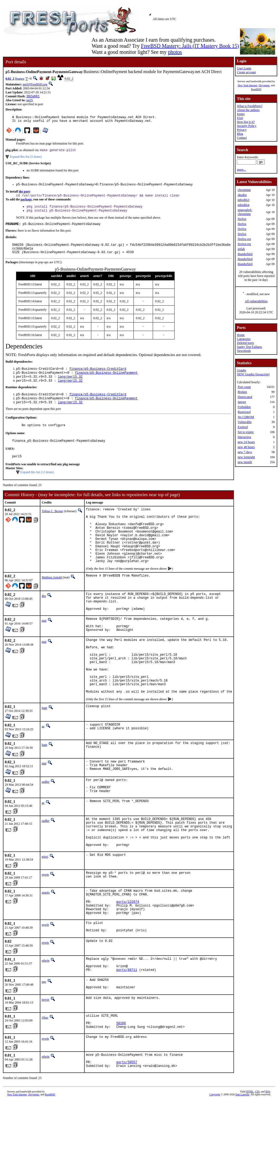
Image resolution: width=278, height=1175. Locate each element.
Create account (246, 72)
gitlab (241, 249)
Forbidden (244, 407)
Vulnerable (245, 422)
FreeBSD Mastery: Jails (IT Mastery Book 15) (190, 46)
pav (44, 1048)
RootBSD (256, 89)
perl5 (29, 101)
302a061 (33, 96)
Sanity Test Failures (249, 347)
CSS (257, 1166)
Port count (244, 387)
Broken (242, 392)
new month (245, 462)
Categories (243, 339)
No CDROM (246, 417)
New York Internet (247, 85)
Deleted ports (245, 343)
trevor (45, 1068)
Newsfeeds (244, 351)
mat (44, 651)
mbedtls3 (243, 200)
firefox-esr (244, 239)
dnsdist (242, 195)
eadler (45, 828)
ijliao (45, 1086)
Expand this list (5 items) (26, 159)
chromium (244, 190)
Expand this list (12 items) (37, 486)
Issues (241, 114)
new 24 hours (246, 442)
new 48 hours (246, 447)
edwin (45, 1024)
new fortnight (246, 457)
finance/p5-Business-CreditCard (97, 377)
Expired (243, 427)
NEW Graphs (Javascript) (253, 374)
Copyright (214, 1169)
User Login (244, 68)
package (26, 203)
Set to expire (246, 432)
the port (24, 195)
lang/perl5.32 (70, 386)
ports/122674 (127, 960)
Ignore (242, 402)
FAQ (240, 118)
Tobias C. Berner (52, 525)
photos (175, 52)
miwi (45, 912)
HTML (249, 1166)
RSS (267, 1166)
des (44, 622)
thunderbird (245, 254)
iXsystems (264, 85)
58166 (121, 1093)
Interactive (244, 437)
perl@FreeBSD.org (35, 84)
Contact (242, 138)
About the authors (248, 110)
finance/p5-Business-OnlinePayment (106, 382)
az (43, 771)
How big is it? (246, 122)
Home (241, 335)
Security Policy (246, 126)
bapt (44, 753)
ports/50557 (126, 1136)
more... (241, 169)
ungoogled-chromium (245, 212)
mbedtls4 (243, 205)
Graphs (241, 370)
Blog (240, 134)
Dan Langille (242, 1169)
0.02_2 (10, 78)
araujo (46, 948)
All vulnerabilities (256, 301)
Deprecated (245, 397)
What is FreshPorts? (249, 106)
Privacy (242, 130)
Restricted (244, 412)
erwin (45, 930)
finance (19, 78)
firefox (242, 219)
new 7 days (245, 452)
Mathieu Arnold (52, 603)
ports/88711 (126, 1036)
